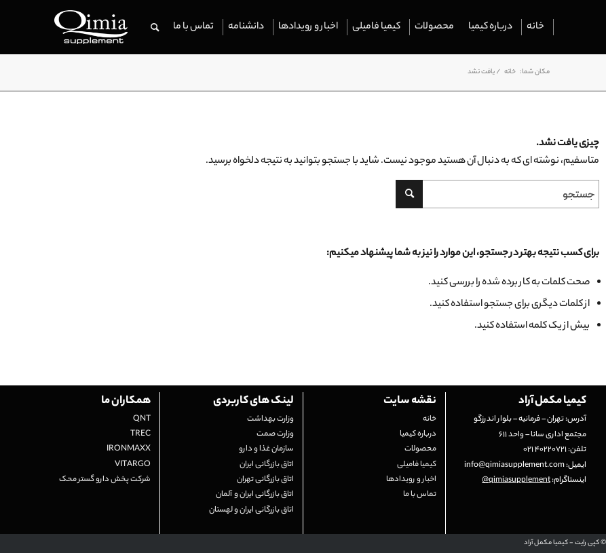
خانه (429, 419)
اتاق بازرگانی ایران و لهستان (251, 510)
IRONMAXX (129, 449)
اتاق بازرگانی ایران (267, 465)
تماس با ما (419, 494)
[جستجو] (155, 27)
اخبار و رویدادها (411, 480)
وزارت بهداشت (270, 419)
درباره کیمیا (418, 434)
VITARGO (133, 465)
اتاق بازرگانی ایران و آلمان (255, 494)
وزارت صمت (275, 434)
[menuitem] (536, 27)
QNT (142, 419)
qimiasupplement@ (516, 480)
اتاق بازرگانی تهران (265, 480)
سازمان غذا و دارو (266, 449)
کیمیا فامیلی (416, 465)
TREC (140, 434)
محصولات (420, 449)
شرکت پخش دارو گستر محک (105, 480)
